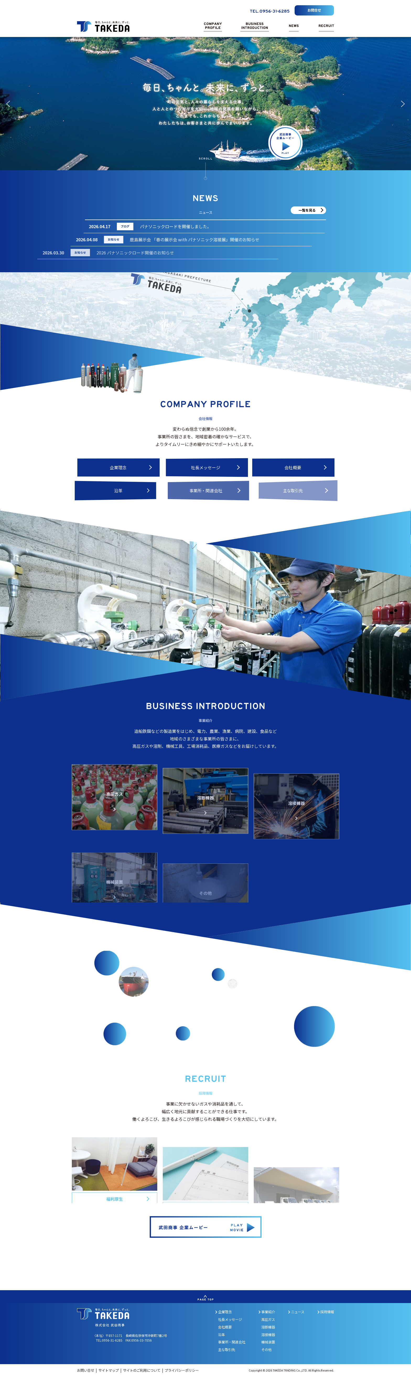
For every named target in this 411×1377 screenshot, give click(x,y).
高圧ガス (268, 1319)
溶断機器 (268, 1327)
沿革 (221, 1334)
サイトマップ (109, 1370)
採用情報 (325, 1311)
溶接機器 (268, 1334)
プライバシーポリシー (182, 1370)
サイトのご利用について (142, 1370)
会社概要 (225, 1327)
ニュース (296, 1311)
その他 (266, 1349)
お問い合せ (86, 1370)
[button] (8, 104)
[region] (205, 104)
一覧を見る (307, 210)
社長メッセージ (230, 1319)
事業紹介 (266, 1311)
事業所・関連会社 (231, 1341)
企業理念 (223, 1311)
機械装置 (268, 1341)
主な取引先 (226, 1349)
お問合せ (314, 10)
